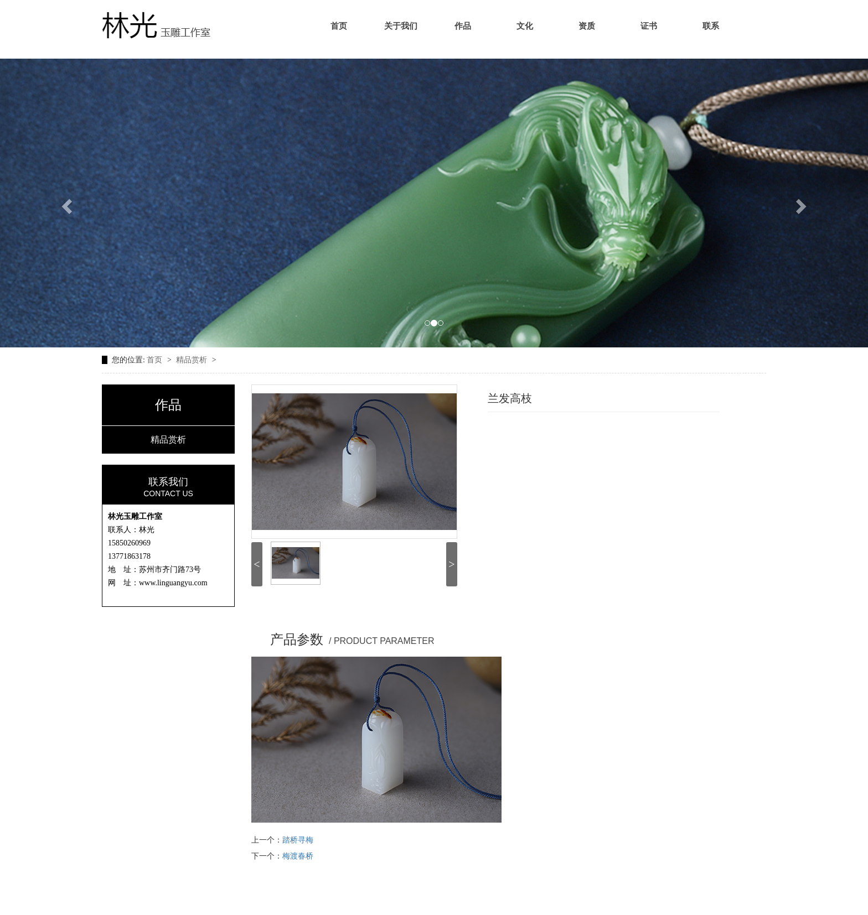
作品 (462, 26)
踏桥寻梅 (297, 840)
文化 (524, 26)
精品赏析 (192, 360)
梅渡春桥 (297, 856)
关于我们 (400, 26)
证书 (648, 26)
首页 (338, 26)
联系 (710, 26)
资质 (586, 26)
